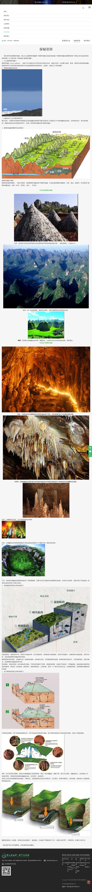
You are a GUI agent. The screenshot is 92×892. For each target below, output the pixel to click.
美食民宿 (77, 867)
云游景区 (6, 24)
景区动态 (6, 19)
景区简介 (6, 15)
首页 (5, 11)
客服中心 (87, 867)
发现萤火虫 (66, 41)
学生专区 (6, 32)
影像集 (73, 862)
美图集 (73, 865)
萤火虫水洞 (64, 859)
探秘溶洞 (77, 41)
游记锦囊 (77, 863)
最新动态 (69, 863)
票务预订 (6, 36)
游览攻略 (6, 28)
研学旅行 (87, 41)
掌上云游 (73, 868)
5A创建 (69, 867)
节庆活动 (69, 870)
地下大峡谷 (64, 863)
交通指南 (77, 871)
